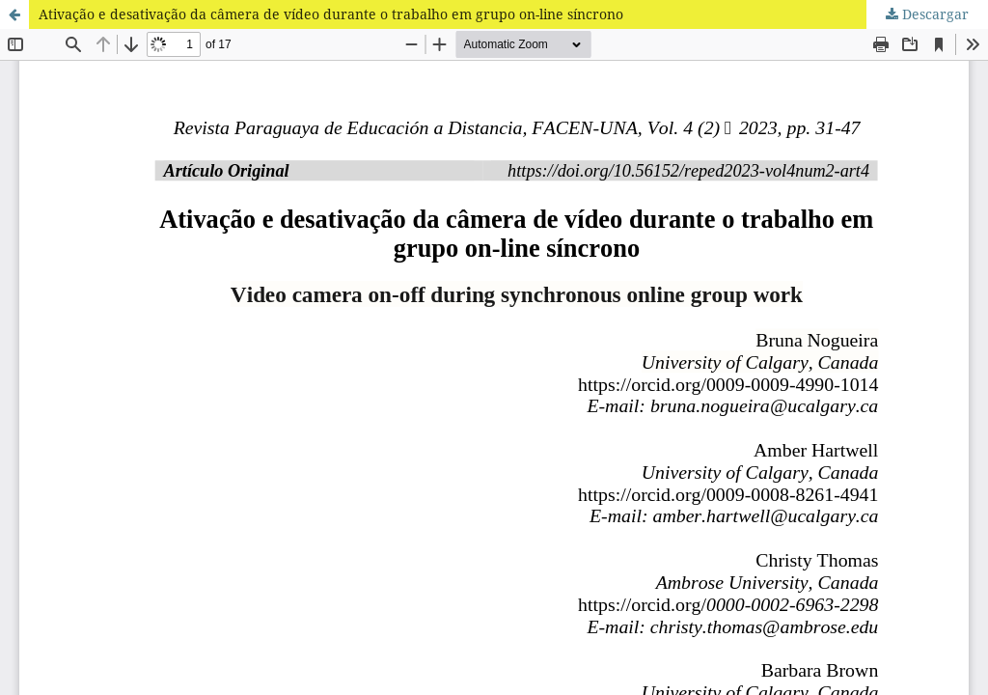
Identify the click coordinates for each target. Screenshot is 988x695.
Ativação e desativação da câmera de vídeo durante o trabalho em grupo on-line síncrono (331, 14)
